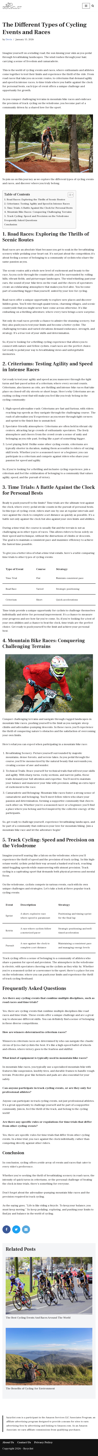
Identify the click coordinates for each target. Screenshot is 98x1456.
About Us (8, 1440)
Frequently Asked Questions (20, 221)
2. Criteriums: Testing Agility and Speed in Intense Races (37, 204)
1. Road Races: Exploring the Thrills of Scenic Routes (34, 200)
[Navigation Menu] (86, 6)
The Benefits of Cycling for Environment (30, 1386)
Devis (9, 39)
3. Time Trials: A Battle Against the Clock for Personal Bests (38, 208)
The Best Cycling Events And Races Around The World (38, 1316)
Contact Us (24, 1440)
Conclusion (10, 225)
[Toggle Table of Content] (68, 196)
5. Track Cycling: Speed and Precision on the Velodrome (36, 217)
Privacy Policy (43, 1440)
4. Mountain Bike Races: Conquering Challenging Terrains (38, 212)
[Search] (92, 6)
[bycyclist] (12, 5)
